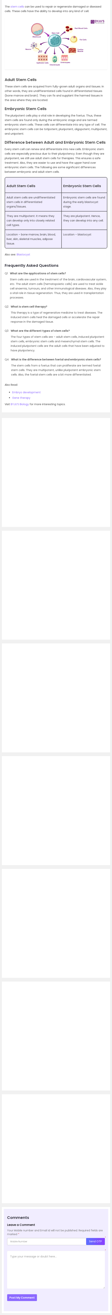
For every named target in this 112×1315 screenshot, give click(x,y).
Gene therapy (21, 398)
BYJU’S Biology (20, 404)
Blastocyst (23, 254)
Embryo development (26, 392)
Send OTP (95, 1241)
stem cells (17, 6)
